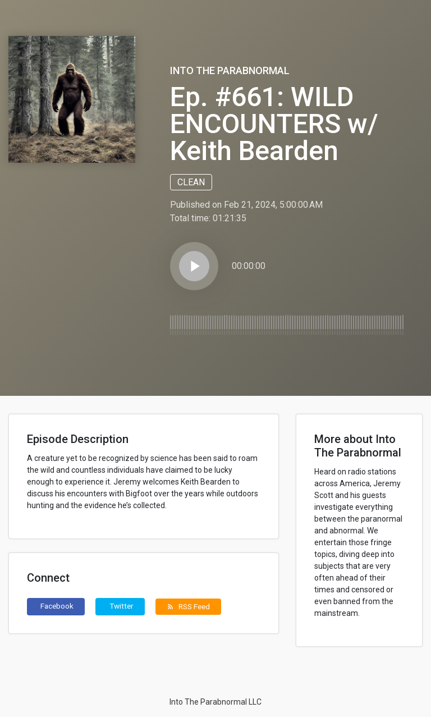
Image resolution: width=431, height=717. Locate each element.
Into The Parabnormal (230, 70)
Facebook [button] (57, 605)
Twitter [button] (121, 605)
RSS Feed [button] (188, 606)
